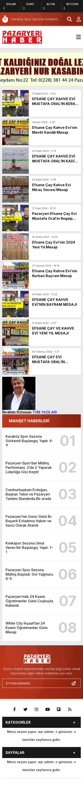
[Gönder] (75, 683)
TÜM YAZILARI (44, 412)
